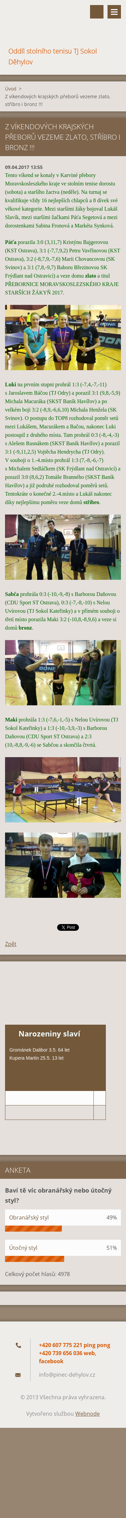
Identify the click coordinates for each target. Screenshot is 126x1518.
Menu (114, 12)
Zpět (10, 944)
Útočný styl (23, 1247)
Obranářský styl (29, 1217)
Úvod (10, 88)
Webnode (87, 1413)
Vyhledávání (96, 12)
